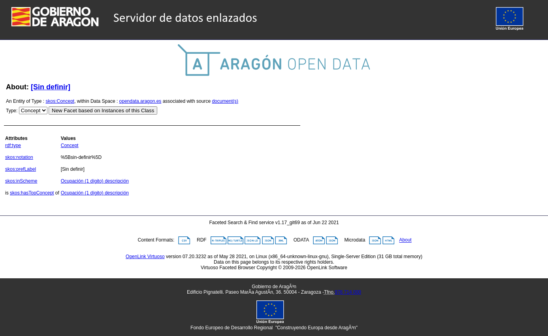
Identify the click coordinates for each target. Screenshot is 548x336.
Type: (11, 110)
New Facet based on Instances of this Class (103, 110)
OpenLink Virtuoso (145, 256)
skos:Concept (60, 101)
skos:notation (19, 157)
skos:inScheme (21, 181)
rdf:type (13, 145)
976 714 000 (348, 292)
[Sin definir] (50, 87)
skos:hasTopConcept (32, 193)
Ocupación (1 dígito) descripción (95, 181)
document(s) (225, 101)
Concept (70, 145)
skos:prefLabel (20, 169)
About (405, 240)
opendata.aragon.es (140, 101)
